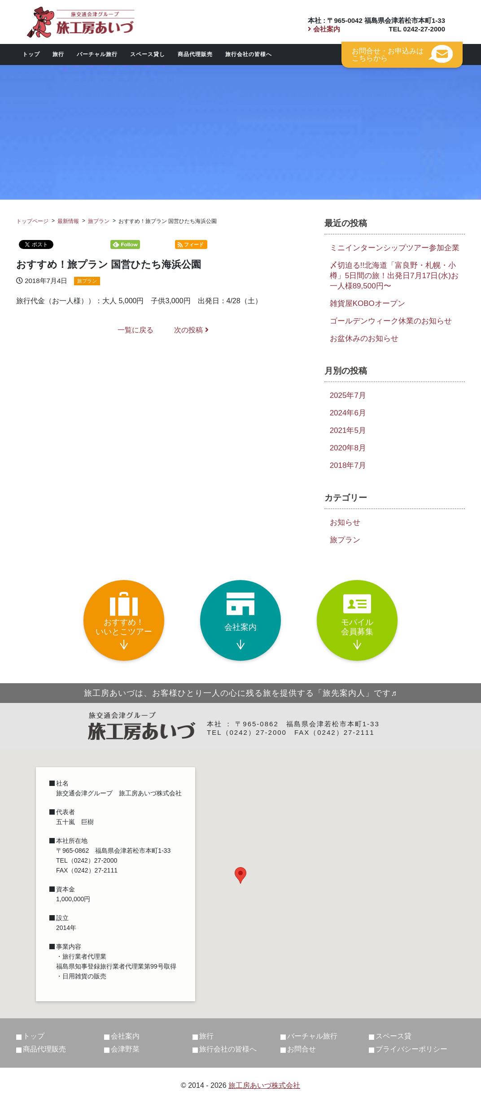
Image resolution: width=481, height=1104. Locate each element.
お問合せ (301, 1049)
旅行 (58, 54)
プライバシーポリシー (411, 1049)
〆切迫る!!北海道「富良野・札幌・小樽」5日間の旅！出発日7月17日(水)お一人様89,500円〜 (394, 275)
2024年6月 (348, 413)
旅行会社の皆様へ (248, 54)
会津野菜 (125, 1049)
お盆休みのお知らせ (364, 338)
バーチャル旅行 (97, 54)
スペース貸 (393, 1036)
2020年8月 (348, 448)
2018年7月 (348, 465)
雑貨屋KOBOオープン (367, 303)
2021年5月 (348, 430)
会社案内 (324, 29)
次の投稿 (191, 330)
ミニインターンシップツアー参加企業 (394, 248)
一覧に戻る (135, 330)
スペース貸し (147, 54)
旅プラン (87, 281)
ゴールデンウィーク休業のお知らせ (391, 321)
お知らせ (345, 522)
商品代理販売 (195, 54)
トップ (31, 54)
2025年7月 (348, 395)
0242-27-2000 (424, 29)
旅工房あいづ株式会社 (264, 1085)
